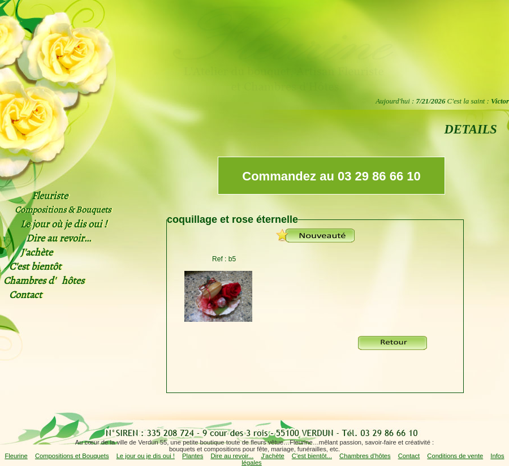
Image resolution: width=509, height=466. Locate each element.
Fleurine (16, 455)
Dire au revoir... (231, 455)
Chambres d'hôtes (364, 455)
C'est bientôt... (312, 455)
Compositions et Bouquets (72, 455)
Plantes (192, 455)
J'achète (272, 455)
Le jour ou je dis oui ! (146, 455)
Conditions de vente (455, 455)
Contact (409, 455)
